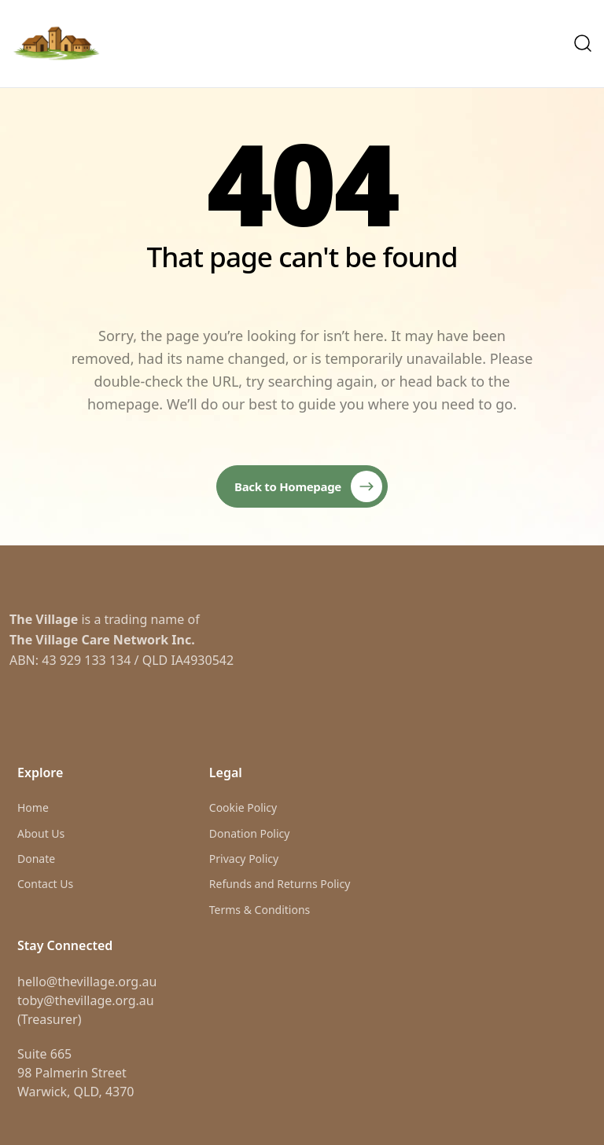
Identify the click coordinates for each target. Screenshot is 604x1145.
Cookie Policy (243, 807)
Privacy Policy (243, 858)
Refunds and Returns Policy (280, 883)
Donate (36, 858)
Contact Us (45, 883)
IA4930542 (202, 660)
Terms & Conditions (260, 909)
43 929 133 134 (86, 660)
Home (33, 807)
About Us (40, 833)
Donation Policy (249, 833)
